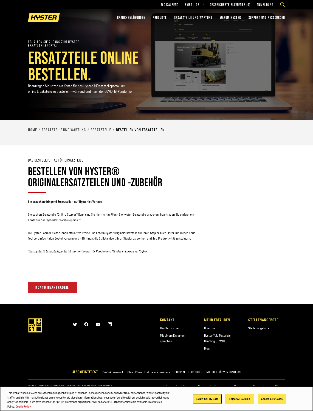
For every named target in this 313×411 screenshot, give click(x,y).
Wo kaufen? (170, 4)
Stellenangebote (258, 328)
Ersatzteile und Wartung (64, 129)
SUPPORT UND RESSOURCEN (266, 17)
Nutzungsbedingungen (212, 386)
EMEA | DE (194, 4)
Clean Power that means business (148, 372)
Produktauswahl (112, 372)
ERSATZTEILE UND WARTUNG (193, 17)
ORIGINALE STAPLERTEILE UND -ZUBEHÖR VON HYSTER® (208, 372)
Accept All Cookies (272, 399)
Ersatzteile (101, 129)
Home (32, 129)
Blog (207, 348)
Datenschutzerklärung (177, 386)
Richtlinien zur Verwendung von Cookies (259, 386)
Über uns (209, 328)
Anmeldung (265, 4)
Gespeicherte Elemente (230, 4)
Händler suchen (170, 328)
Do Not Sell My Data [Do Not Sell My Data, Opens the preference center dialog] (207, 399)
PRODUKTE (160, 17)
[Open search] (282, 4)
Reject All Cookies (239, 399)
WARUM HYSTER (230, 17)
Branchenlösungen (131, 17)
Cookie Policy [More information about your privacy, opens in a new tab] (23, 407)
